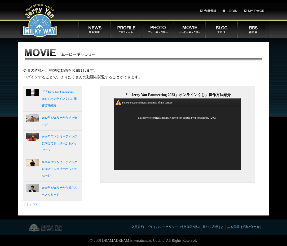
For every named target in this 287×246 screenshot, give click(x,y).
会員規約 (137, 227)
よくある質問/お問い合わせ (239, 227)
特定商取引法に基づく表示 (199, 227)
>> (35, 204)
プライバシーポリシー (162, 227)
